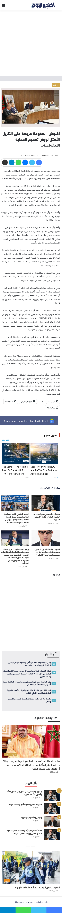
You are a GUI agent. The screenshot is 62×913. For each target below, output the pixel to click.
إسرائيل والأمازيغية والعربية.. (31, 817)
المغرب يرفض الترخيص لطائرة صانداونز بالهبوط (37, 887)
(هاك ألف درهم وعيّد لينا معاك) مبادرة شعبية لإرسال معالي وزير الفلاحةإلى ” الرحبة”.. (24, 831)
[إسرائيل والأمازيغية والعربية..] (52, 821)
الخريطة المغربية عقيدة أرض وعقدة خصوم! (25, 804)
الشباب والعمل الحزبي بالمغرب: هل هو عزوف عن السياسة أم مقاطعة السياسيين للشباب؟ (47, 552)
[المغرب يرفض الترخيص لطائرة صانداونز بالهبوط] (31, 867)
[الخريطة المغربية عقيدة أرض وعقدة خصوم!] (52, 808)
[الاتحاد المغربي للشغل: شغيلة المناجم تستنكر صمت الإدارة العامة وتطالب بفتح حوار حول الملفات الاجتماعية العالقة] (15, 503)
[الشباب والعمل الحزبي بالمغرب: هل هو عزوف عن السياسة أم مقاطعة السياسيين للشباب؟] (46, 538)
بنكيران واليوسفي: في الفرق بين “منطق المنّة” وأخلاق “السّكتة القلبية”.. (46, 516)
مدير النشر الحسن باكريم (50, 155)
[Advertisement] (31, 43)
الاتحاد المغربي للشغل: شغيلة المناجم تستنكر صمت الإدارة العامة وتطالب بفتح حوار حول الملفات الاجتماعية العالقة (16, 518)
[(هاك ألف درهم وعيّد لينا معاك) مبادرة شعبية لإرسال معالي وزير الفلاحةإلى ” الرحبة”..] (52, 834)
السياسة (56, 85)
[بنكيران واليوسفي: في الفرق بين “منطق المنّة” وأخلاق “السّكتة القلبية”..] (46, 503)
